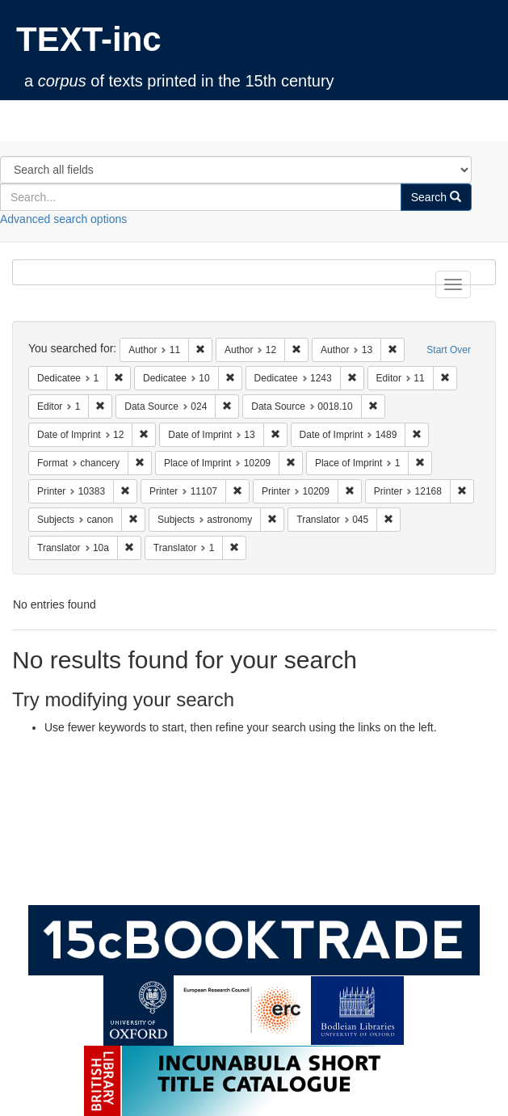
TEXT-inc (89, 39)
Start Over (448, 350)
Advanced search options (63, 219)
